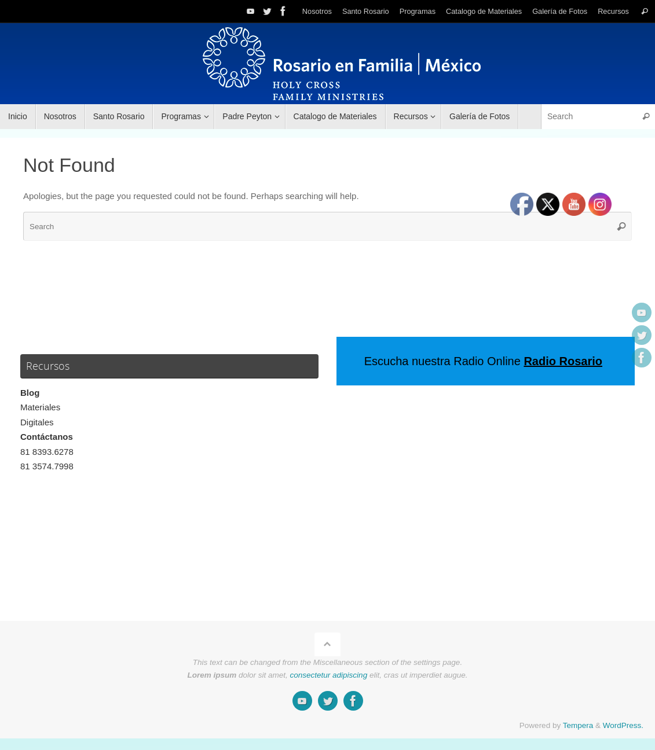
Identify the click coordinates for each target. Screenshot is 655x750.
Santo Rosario (365, 11)
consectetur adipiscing (329, 675)
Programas (418, 11)
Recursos (613, 11)
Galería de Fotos (559, 11)
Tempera (578, 725)
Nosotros (317, 11)
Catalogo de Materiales (484, 11)
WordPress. (623, 725)
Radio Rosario (563, 361)
